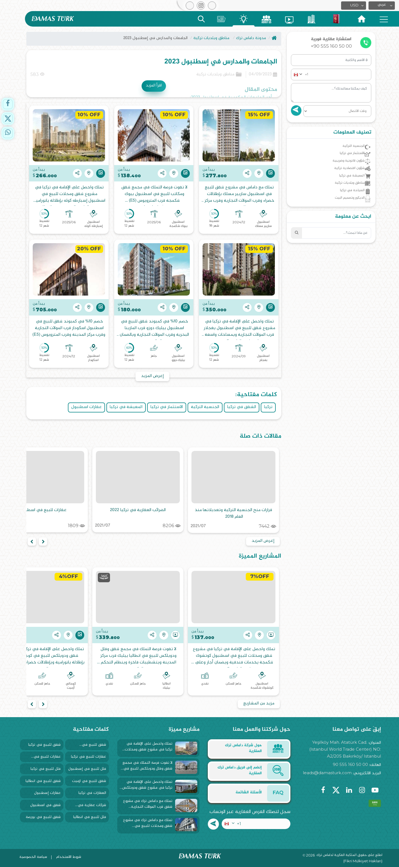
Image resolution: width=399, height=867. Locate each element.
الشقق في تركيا (241, 407)
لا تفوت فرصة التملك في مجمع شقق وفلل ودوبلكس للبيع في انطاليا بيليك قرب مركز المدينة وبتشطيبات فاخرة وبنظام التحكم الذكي (138, 657)
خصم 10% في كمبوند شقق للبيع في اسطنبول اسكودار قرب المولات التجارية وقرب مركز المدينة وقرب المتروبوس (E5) (68, 328)
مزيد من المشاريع (258, 703)
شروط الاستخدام (68, 857)
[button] (382, 5)
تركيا (268, 407)
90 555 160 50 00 (350, 764)
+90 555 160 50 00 (331, 46)
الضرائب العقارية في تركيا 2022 (138, 510)
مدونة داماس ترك (251, 38)
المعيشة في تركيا (126, 407)
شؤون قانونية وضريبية (343, 164)
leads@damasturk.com (327, 772)
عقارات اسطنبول (86, 407)
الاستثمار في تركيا (166, 407)
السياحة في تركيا (348, 200)
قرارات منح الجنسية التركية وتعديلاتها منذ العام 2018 (233, 513)
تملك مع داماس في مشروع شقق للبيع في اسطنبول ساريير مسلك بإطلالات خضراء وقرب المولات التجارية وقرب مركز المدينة (238, 195)
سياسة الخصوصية (33, 857)
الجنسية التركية (205, 407)
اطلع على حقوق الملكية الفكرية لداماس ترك (349, 855)
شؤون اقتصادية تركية (345, 173)
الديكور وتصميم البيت (344, 209)
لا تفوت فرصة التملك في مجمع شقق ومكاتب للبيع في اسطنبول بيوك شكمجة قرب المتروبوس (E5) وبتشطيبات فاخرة (153, 195)
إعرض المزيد (152, 376)
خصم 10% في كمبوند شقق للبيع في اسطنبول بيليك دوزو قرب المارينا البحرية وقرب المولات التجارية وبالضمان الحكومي (154, 329)
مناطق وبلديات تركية (211, 38)
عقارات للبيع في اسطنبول (42, 510)
